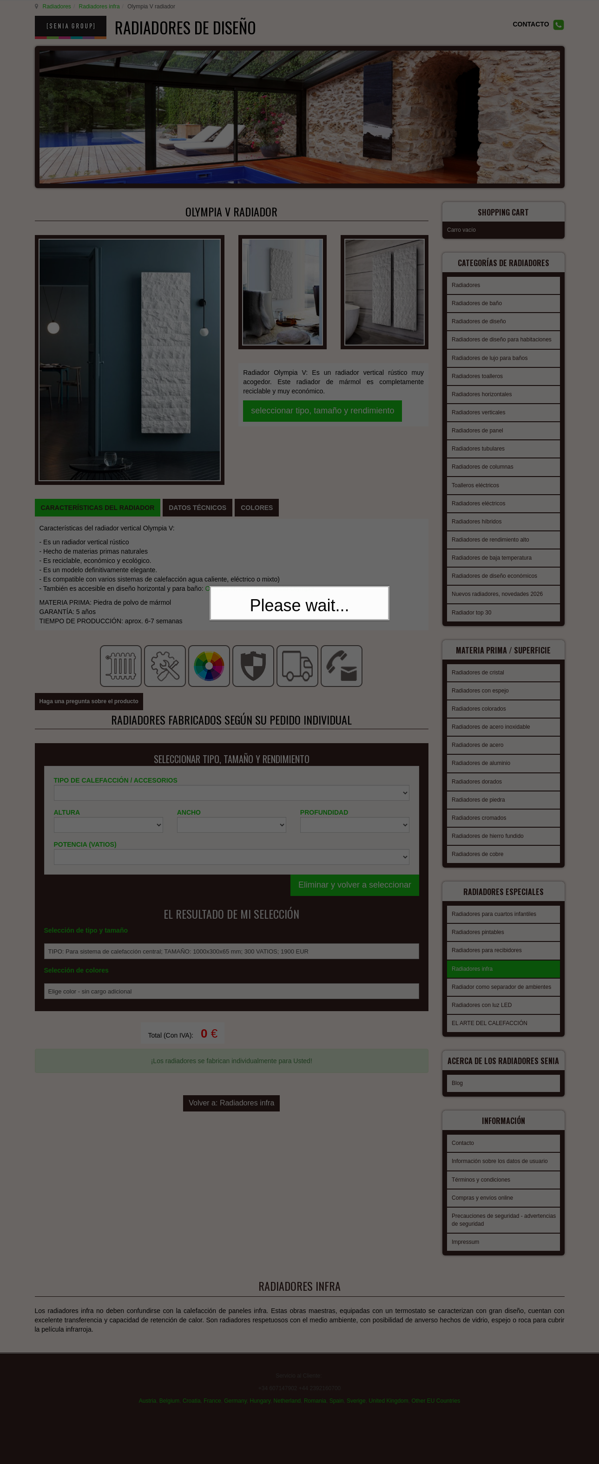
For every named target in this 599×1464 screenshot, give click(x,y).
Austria (147, 1391)
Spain (336, 1391)
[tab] (98, 346)
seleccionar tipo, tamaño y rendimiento (322, 314)
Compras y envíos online (482, 1189)
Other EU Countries (435, 1391)
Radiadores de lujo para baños (489, 352)
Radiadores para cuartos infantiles (494, 902)
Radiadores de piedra (478, 791)
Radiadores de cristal (478, 663)
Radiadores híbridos (476, 515)
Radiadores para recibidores (487, 938)
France (212, 1391)
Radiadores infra (98, 6)
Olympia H (220, 427)
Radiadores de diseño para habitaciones (502, 333)
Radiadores (55, 6)
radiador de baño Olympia (276, 427)
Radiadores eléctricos (478, 497)
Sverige (356, 1391)
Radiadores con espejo (480, 682)
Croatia (192, 1391)
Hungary (260, 1391)
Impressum (465, 1233)
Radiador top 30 (471, 606)
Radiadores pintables (478, 920)
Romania (315, 1391)
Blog (457, 1077)
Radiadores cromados (479, 809)
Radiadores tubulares (478, 442)
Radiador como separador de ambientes (501, 975)
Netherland (287, 1391)
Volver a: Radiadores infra (231, 903)
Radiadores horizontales (482, 388)
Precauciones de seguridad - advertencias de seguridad (504, 1211)
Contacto (463, 1134)
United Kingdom (388, 1391)
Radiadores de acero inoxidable (491, 718)
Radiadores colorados (479, 700)
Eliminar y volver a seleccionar (354, 688)
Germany (235, 1391)
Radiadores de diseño (479, 315)
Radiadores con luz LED (482, 993)
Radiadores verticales (478, 406)
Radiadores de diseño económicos (494, 570)
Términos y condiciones (481, 1171)
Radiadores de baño (477, 297)
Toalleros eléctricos (475, 479)
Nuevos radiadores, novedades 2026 (497, 588)
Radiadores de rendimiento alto (490, 533)
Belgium (169, 1391)
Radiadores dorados (477, 773)
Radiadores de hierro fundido (488, 827)
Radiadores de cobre (477, 845)
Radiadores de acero (477, 736)
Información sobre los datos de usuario (500, 1152)
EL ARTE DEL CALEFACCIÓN (489, 1011)
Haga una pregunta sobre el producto (88, 505)
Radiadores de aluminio (481, 754)
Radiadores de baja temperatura (492, 552)
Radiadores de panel (477, 424)
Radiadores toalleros (477, 370)
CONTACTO (531, 24)
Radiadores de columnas (482, 461)
